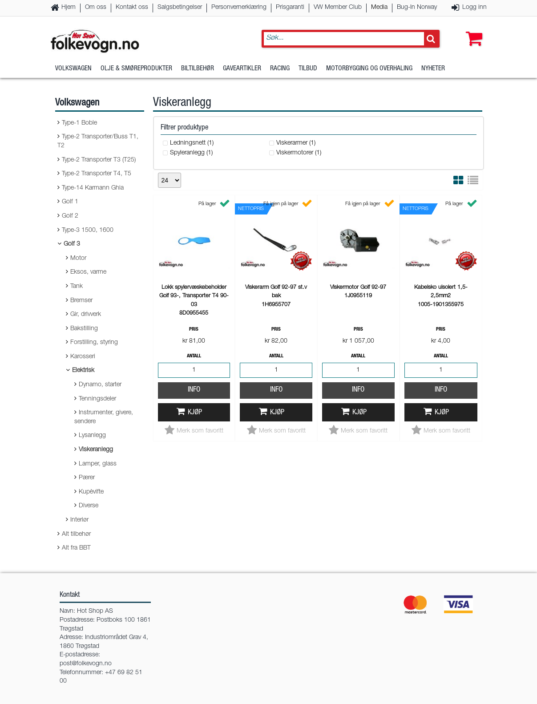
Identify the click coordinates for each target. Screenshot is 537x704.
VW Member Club (338, 7)
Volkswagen (73, 68)
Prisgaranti (290, 7)
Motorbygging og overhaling (369, 68)
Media (379, 7)
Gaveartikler (242, 68)
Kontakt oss (132, 7)
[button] (472, 29)
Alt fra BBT (76, 548)
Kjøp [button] (195, 413)
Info (194, 390)
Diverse (88, 506)
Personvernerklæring (238, 7)
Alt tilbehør (76, 534)
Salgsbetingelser (179, 7)
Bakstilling (84, 329)
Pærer (87, 478)
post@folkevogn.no (86, 664)
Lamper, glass (98, 464)
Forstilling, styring (94, 343)
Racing (280, 68)
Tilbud (308, 68)
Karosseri (82, 357)
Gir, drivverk (85, 315)
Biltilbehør (197, 68)
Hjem (68, 7)
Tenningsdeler (97, 399)
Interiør (79, 520)
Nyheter (433, 68)
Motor (78, 258)
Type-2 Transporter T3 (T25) (99, 160)
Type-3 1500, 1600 (87, 230)
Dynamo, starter (100, 385)
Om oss (95, 7)
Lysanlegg (92, 436)
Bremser (81, 301)
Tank (76, 286)
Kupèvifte (91, 492)
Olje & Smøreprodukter (136, 68)
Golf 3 (72, 244)
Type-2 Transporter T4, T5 (96, 174)
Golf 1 (70, 202)
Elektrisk (83, 371)
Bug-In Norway (417, 7)
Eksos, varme (88, 272)
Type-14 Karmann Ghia (93, 188)
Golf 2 (70, 216)
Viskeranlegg (96, 450)
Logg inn (474, 7)
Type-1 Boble (79, 123)
